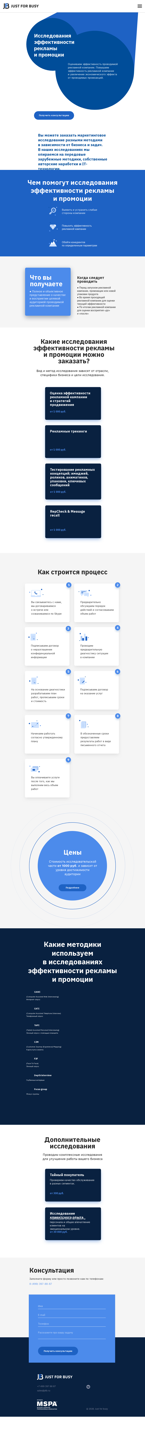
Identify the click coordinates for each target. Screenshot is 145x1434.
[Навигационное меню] (140, 6)
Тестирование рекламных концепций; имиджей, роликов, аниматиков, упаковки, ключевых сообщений (72, 477)
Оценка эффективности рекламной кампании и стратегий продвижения (70, 399)
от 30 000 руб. (59, 1231)
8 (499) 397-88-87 (40, 1283)
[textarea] (72, 1334)
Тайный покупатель (67, 1175)
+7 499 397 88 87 (46, 1386)
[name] (72, 1306)
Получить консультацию (58, 1351)
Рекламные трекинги (68, 431)
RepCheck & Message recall (67, 513)
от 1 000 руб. (58, 449)
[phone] (72, 1324)
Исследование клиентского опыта (66, 1215)
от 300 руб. (57, 1193)
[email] (72, 1315)
